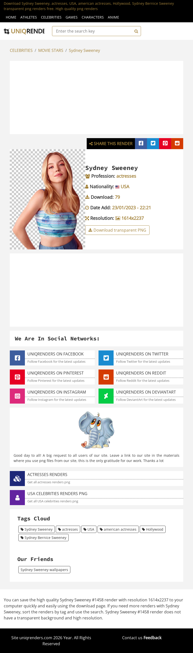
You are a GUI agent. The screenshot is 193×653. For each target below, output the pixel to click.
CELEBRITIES (21, 50)
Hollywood (152, 529)
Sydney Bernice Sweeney (43, 537)
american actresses (118, 529)
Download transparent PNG (117, 230)
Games (72, 17)
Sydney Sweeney (84, 50)
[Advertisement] (102, 97)
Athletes (28, 17)
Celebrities (51, 17)
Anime (113, 17)
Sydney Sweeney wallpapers (44, 569)
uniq (28, 31)
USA (88, 529)
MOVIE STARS (50, 50)
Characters (93, 17)
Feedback (152, 637)
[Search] (136, 31)
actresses (68, 529)
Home (11, 17)
